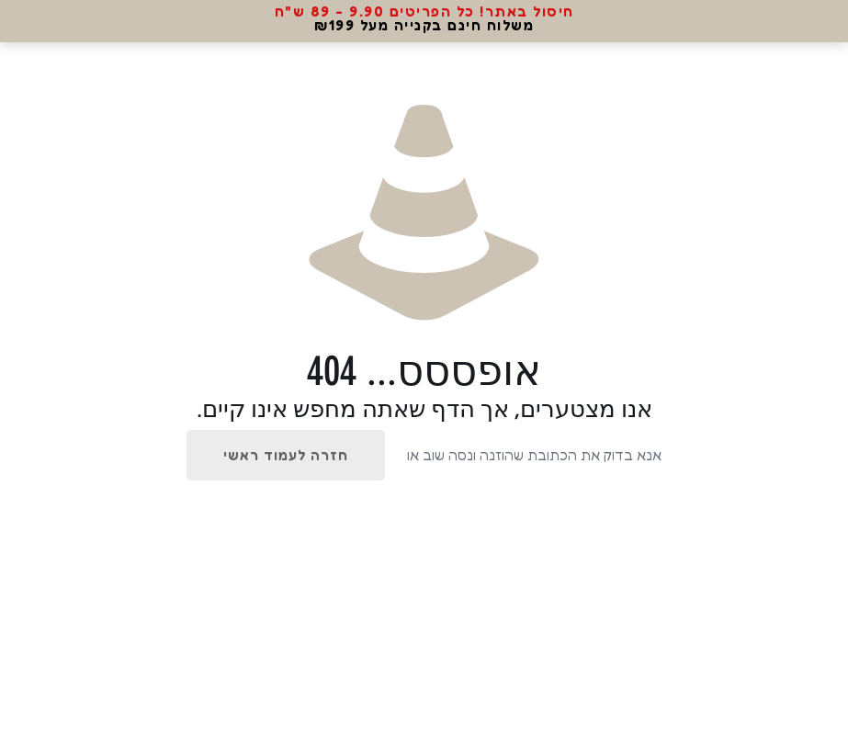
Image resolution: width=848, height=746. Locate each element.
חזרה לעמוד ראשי (285, 455)
